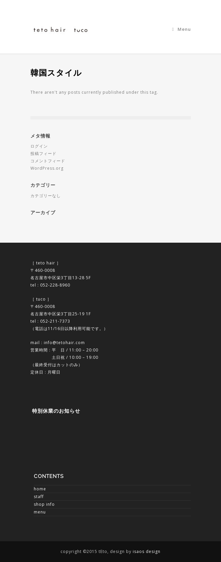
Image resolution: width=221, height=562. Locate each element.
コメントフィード (47, 161)
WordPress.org (47, 168)
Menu (181, 29)
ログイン (39, 146)
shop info (44, 504)
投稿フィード (43, 153)
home (40, 489)
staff (39, 496)
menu (40, 512)
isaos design (146, 551)
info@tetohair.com (64, 342)
